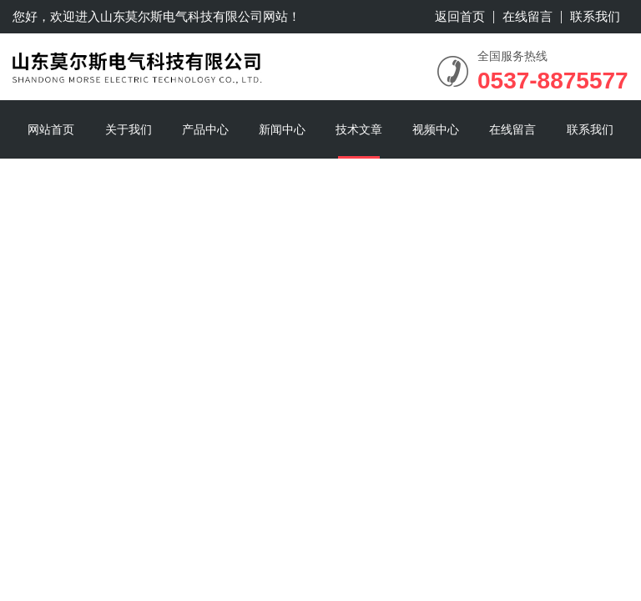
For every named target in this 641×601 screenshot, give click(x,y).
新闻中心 (282, 129)
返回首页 (460, 16)
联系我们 (595, 16)
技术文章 (359, 129)
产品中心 (205, 129)
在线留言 (527, 16)
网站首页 (51, 129)
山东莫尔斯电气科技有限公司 (181, 16)
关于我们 (128, 129)
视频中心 (435, 129)
